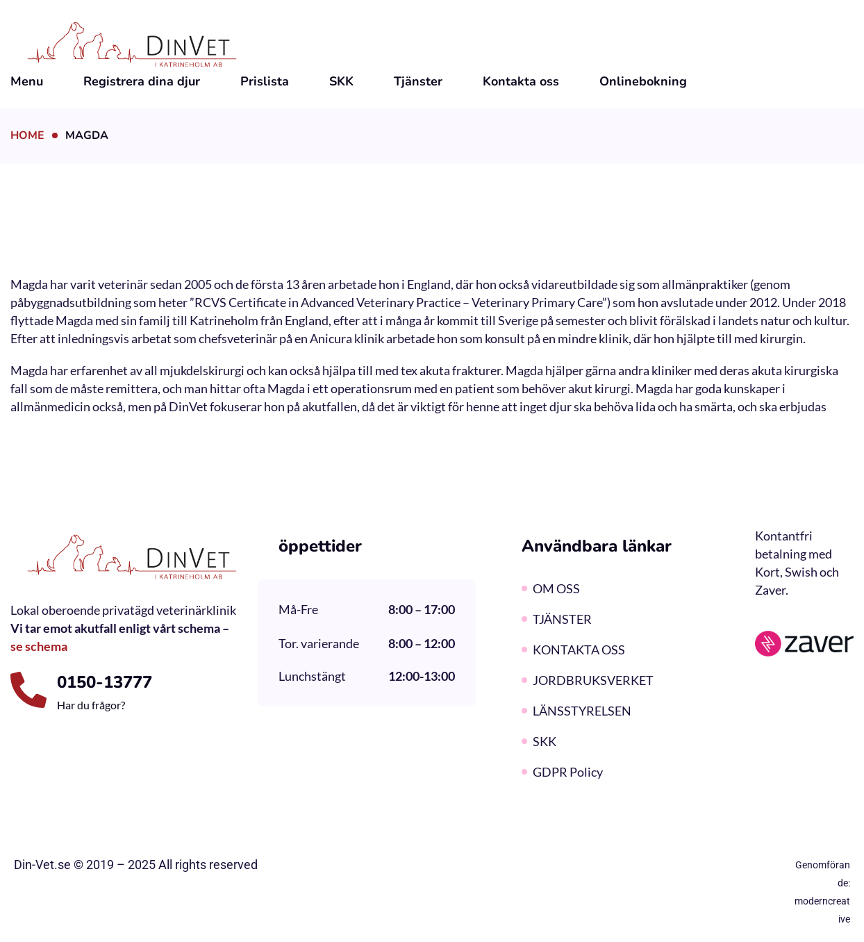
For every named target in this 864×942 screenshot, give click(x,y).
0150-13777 (104, 682)
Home (27, 135)
